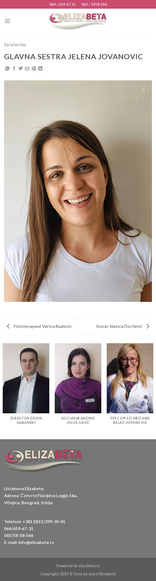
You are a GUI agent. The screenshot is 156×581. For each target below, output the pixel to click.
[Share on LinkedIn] (40, 68)
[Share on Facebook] (14, 68)
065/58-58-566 (18, 535)
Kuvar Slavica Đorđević (122, 326)
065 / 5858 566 (94, 4)
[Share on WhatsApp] (7, 68)
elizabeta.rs (89, 565)
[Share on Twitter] (20, 68)
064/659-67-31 (18, 528)
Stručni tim (15, 44)
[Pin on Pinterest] (34, 68)
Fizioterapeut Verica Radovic (39, 326)
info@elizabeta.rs (36, 542)
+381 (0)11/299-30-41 (43, 521)
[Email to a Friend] (27, 68)
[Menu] (7, 21)
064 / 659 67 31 (62, 4)
